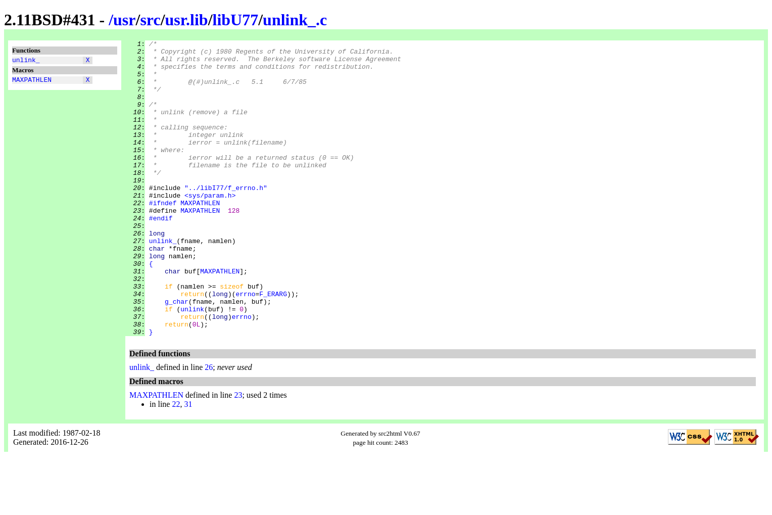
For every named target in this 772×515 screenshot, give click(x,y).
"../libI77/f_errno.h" (225, 217)
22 (176, 463)
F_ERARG (273, 345)
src (150, 20)
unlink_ (26, 61)
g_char (176, 354)
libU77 (236, 20)
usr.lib (186, 20)
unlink (192, 363)
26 (209, 426)
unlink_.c (295, 20)
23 (238, 454)
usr (124, 20)
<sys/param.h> (209, 226)
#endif (161, 254)
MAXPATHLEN (32, 82)
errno (245, 345)
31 (188, 463)
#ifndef (163, 236)
